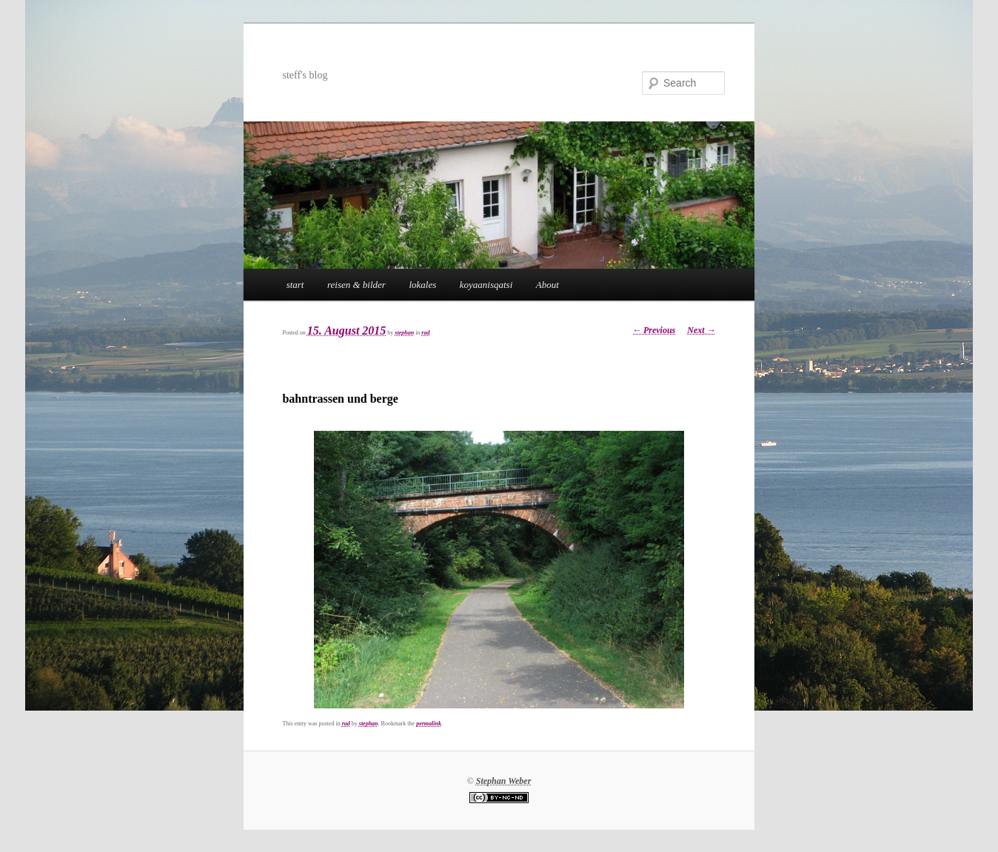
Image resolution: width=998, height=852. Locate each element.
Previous (653, 330)
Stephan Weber (504, 781)
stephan (404, 332)
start (295, 284)
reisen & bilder (356, 284)
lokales (422, 284)
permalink (428, 723)
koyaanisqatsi (486, 284)
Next (701, 330)
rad (425, 332)
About (547, 284)
